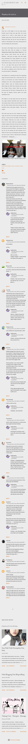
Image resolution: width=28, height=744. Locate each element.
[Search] (22, 3)
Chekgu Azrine (9, 327)
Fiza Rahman (9, 559)
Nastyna (8, 347)
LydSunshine (13, 213)
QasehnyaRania (10, 586)
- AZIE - (8, 476)
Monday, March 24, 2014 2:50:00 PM (15, 420)
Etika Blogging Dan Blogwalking (13, 674)
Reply (8, 236)
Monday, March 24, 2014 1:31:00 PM (15, 349)
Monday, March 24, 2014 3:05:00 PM (15, 444)
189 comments (10, 666)
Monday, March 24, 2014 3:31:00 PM (15, 478)
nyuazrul (8, 570)
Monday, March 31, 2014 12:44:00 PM (16, 588)
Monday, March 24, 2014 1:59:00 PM (15, 401)
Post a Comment (11, 731)
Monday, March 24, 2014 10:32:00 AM (16, 267)
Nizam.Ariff (9, 266)
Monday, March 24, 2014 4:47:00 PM (15, 561)
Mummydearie (9, 183)
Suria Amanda (9, 399)
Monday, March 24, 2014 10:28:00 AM (16, 242)
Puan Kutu (8, 442)
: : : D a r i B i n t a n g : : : (10, 3)
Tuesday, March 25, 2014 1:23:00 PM (16, 572)
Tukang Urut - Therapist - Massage (14, 716)
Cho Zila (8, 290)
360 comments (10, 690)
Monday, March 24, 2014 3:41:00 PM (15, 503)
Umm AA (8, 540)
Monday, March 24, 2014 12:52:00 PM (16, 328)
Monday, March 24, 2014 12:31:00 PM (16, 291)
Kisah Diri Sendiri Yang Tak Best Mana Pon (12, 167)
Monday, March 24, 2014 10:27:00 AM (16, 185)
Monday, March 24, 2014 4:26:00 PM (15, 542)
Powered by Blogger (14, 740)
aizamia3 (8, 502)
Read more (23, 666)
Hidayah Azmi (9, 240)
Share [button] (3, 173)
